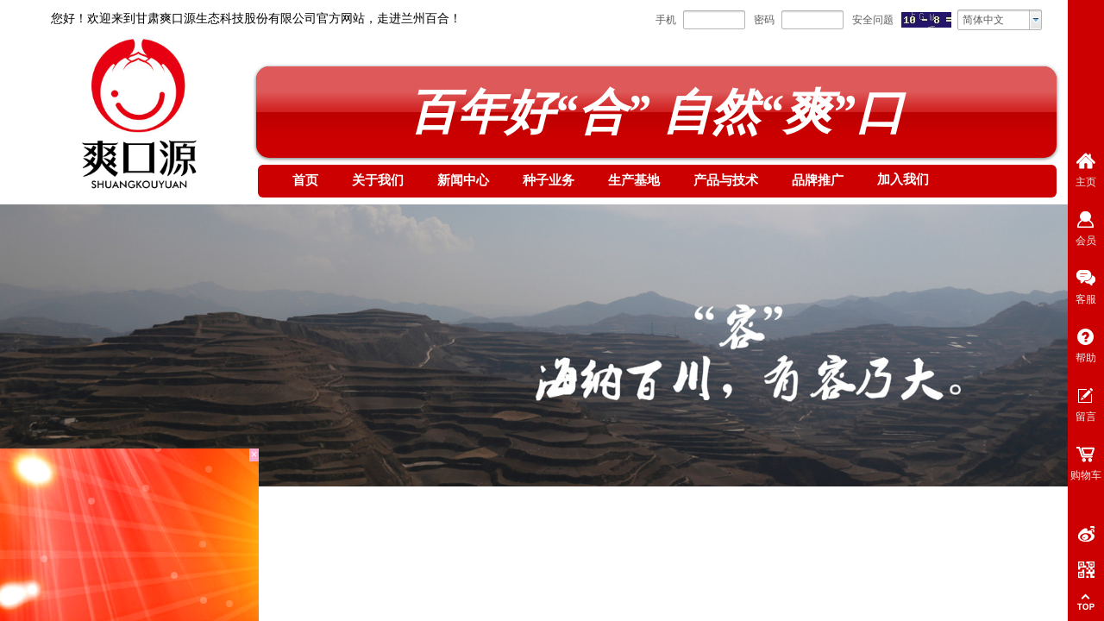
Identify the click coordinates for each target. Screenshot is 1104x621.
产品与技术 (725, 180)
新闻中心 (463, 180)
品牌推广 (818, 180)
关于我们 (378, 180)
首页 (305, 180)
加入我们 (903, 179)
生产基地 (634, 180)
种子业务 (548, 180)
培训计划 (210, 531)
